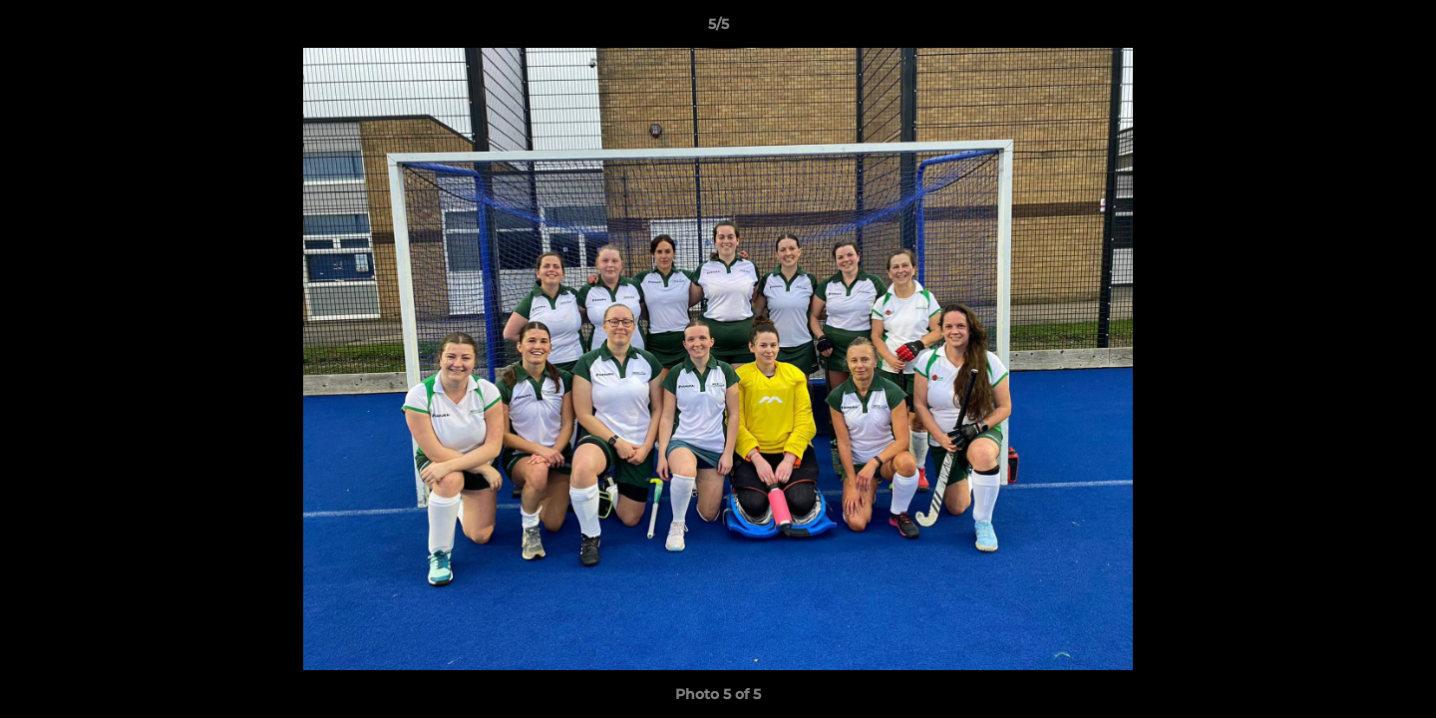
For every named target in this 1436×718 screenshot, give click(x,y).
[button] (1400, 29)
